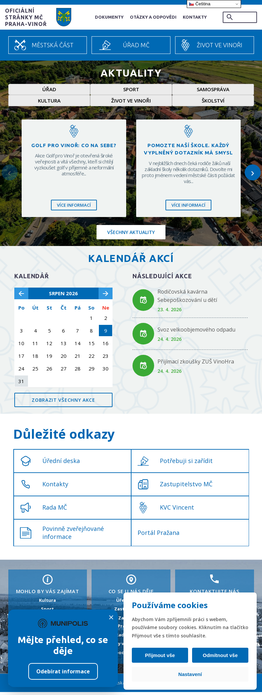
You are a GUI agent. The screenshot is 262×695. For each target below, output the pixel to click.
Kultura (49, 103)
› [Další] (252, 175)
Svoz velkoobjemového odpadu (196, 332)
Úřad (49, 90)
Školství (213, 103)
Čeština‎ (199, 4)
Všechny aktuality (131, 235)
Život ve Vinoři (219, 45)
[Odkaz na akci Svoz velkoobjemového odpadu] (143, 337)
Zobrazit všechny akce (63, 403)
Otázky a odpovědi (153, 17)
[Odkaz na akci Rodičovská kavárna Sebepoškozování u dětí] (143, 303)
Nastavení (190, 674)
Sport (131, 90)
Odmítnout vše (218, 655)
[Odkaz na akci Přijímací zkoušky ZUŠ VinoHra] (143, 368)
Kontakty (195, 17)
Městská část (53, 45)
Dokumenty (109, 17)
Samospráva (213, 90)
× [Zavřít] (111, 617)
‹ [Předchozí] (9, 175)
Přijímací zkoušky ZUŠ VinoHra (195, 364)
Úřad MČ (136, 45)
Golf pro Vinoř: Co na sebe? (74, 148)
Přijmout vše (161, 655)
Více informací (74, 208)
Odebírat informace (63, 671)
